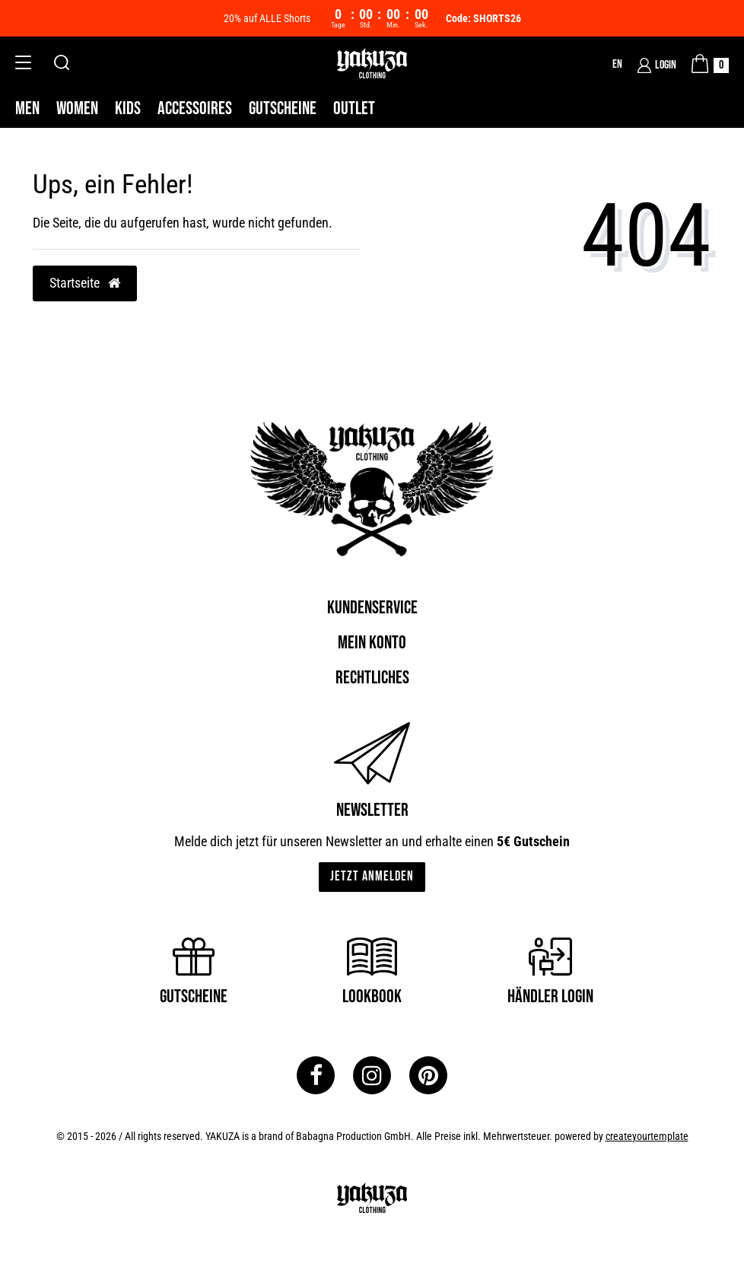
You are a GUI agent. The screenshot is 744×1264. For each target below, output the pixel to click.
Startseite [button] (84, 283)
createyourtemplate (647, 1136)
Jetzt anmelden (372, 876)
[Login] (656, 65)
